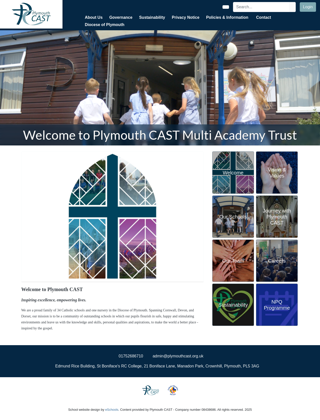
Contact (263, 17)
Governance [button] (120, 17)
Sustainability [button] (152, 17)
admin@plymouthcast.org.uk (177, 356)
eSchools (111, 409)
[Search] (261, 7)
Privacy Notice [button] (185, 17)
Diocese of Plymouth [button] (104, 25)
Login (308, 7)
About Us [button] (93, 17)
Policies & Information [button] (227, 17)
